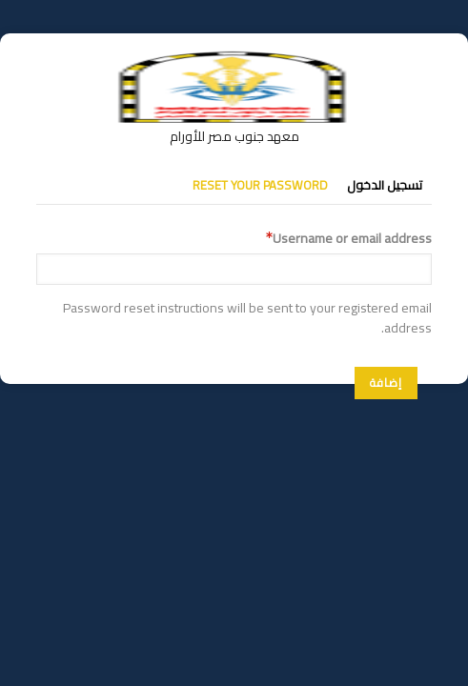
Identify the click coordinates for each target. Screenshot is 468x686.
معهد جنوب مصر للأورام (234, 136)
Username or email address (352, 239)
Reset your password (260, 184)
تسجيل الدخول (384, 184)
